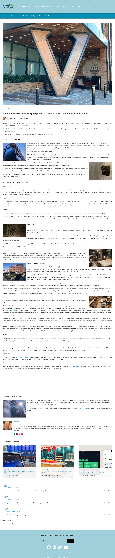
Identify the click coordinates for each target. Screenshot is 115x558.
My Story (45, 553)
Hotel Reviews (11, 16)
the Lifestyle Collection (74, 366)
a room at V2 (34, 348)
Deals (88, 6)
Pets (57, 6)
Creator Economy (47, 6)
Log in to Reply (107, 490)
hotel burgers (14, 310)
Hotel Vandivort (7, 129)
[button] (8, 6)
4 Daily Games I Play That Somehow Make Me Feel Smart (95, 472)
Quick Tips (65, 6)
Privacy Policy (55, 553)
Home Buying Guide (77, 6)
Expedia (29, 163)
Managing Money (26, 6)
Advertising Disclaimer (68, 553)
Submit (70, 541)
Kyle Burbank (17, 421)
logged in (11, 524)
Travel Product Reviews (48, 469)
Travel (37, 6)
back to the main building (22, 357)
